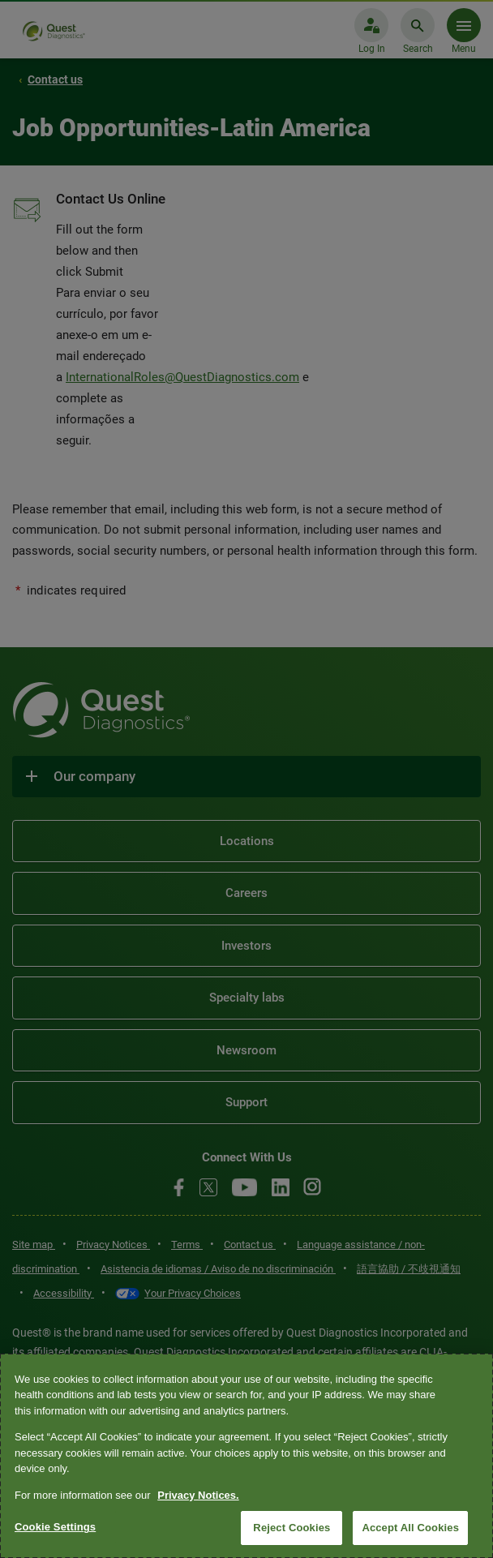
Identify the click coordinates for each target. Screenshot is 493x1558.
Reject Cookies (291, 1528)
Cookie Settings (55, 1527)
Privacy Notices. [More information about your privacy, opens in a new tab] (197, 1495)
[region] (246, 1456)
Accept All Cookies (410, 1528)
